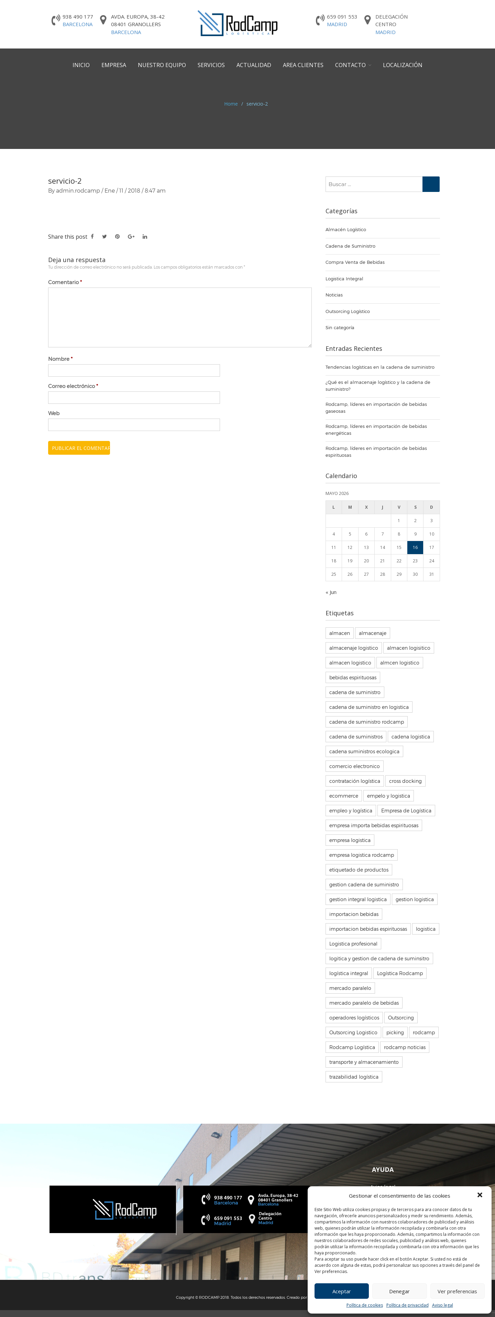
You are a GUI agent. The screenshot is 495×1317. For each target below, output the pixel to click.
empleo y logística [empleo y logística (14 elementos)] (350, 810)
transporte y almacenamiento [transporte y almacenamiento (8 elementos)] (364, 1062)
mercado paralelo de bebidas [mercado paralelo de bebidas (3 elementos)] (364, 1003)
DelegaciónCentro (391, 24)
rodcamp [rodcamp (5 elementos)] (424, 1032)
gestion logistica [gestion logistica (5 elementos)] (415, 899)
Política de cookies (364, 1305)
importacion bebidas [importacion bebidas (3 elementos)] (353, 914)
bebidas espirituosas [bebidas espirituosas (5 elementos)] (352, 677)
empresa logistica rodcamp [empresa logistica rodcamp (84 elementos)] (361, 855)
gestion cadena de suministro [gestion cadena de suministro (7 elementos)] (364, 884)
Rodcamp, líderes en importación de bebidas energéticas (376, 429)
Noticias (334, 295)
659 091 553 (342, 20)
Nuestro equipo (162, 65)
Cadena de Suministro (350, 246)
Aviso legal (442, 1305)
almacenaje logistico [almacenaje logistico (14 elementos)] (353, 648)
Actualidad (253, 65)
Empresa (113, 65)
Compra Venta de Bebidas (355, 262)
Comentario (65, 282)
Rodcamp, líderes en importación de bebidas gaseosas (376, 407)
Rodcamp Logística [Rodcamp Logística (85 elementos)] (352, 1047)
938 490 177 (78, 20)
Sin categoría (340, 327)
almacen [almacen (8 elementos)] (339, 633)
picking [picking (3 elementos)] (395, 1032)
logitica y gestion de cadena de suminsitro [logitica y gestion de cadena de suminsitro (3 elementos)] (379, 958)
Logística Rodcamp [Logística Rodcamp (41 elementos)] (400, 973)
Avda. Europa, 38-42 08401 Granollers (138, 24)
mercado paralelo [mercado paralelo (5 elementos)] (350, 988)
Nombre (60, 359)
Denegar (399, 1291)
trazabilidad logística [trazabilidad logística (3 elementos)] (353, 1077)
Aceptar (341, 1291)
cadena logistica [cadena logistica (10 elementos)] (411, 737)
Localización (402, 65)
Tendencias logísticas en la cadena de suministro (380, 367)
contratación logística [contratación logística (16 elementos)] (354, 781)
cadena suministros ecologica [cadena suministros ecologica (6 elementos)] (364, 751)
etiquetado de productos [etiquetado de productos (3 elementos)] (358, 870)
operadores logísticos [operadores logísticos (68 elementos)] (354, 1018)
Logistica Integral (344, 278)
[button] (480, 1195)
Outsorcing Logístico (348, 311)
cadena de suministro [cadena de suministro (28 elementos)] (355, 692)
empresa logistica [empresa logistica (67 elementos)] (350, 840)
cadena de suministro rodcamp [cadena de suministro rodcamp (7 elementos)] (366, 722)
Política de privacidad (407, 1305)
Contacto (350, 65)
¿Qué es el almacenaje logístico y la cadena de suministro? (378, 385)
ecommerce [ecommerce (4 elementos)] (343, 796)
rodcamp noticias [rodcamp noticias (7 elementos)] (405, 1047)
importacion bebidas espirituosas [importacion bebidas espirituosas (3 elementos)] (368, 929)
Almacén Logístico (346, 229)
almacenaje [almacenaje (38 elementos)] (372, 633)
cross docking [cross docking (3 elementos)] (405, 781)
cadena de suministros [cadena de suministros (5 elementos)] (356, 737)
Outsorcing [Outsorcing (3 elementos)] (401, 1018)
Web (53, 413)
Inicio (81, 65)
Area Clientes (303, 65)
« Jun (331, 592)
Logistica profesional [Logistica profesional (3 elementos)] (353, 944)
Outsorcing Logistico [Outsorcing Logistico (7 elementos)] (353, 1032)
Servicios (211, 65)
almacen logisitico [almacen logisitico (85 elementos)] (408, 648)
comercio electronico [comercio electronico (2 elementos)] (354, 766)
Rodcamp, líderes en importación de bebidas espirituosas (376, 451)
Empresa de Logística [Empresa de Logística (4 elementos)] (406, 810)
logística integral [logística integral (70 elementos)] (348, 973)
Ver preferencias (457, 1291)
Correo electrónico (73, 386)
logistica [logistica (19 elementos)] (426, 929)
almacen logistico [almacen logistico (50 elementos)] (350, 663)
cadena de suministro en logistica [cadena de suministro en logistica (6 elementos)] (369, 707)
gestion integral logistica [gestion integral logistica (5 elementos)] (358, 899)
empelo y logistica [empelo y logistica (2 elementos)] (388, 796)
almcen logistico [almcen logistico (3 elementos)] (399, 663)
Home (231, 103)
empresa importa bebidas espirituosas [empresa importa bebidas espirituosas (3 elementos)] (373, 825)
